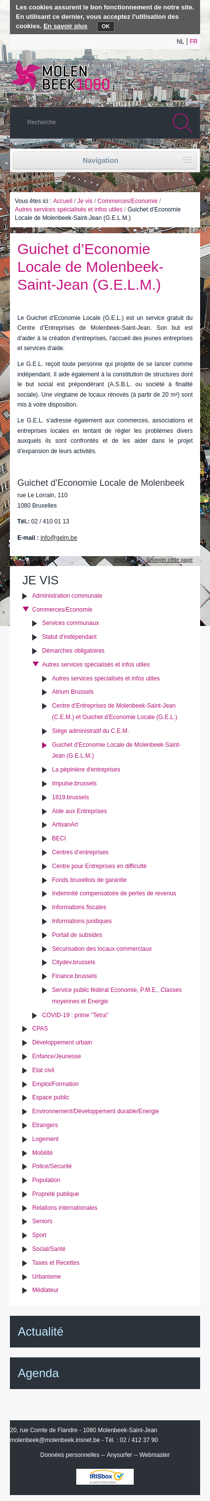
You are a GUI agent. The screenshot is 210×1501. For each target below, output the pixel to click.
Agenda (38, 1373)
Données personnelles (69, 1454)
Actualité (40, 1331)
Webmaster (155, 1454)
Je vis (85, 201)
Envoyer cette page (170, 560)
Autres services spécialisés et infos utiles (68, 209)
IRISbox (105, 1477)
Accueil (62, 201)
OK (106, 26)
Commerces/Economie (128, 201)
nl (180, 41)
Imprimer (124, 560)
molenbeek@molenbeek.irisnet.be (55, 1440)
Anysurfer (119, 1454)
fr (194, 41)
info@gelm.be (59, 537)
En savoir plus (66, 26)
